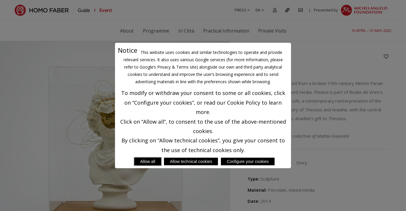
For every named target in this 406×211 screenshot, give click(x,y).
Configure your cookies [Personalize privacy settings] (248, 161)
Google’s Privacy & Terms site (168, 67)
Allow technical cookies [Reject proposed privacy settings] (191, 161)
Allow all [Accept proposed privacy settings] (147, 161)
